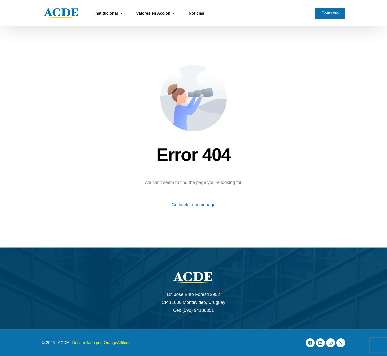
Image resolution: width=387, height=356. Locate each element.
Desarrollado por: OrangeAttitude (101, 343)
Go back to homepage (193, 204)
